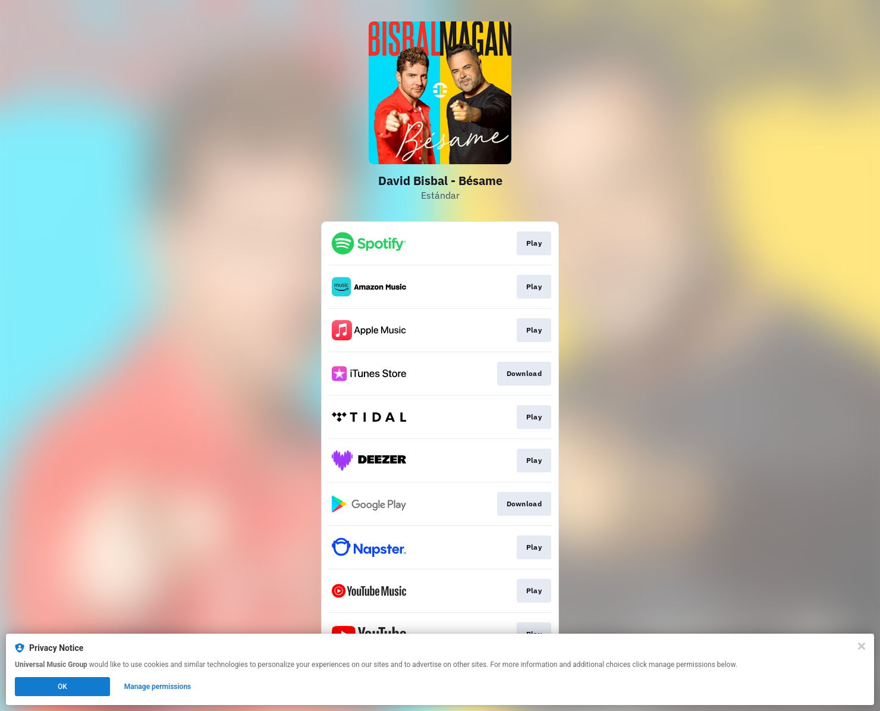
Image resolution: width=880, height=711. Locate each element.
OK (62, 686)
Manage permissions (157, 686)
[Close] (861, 646)
